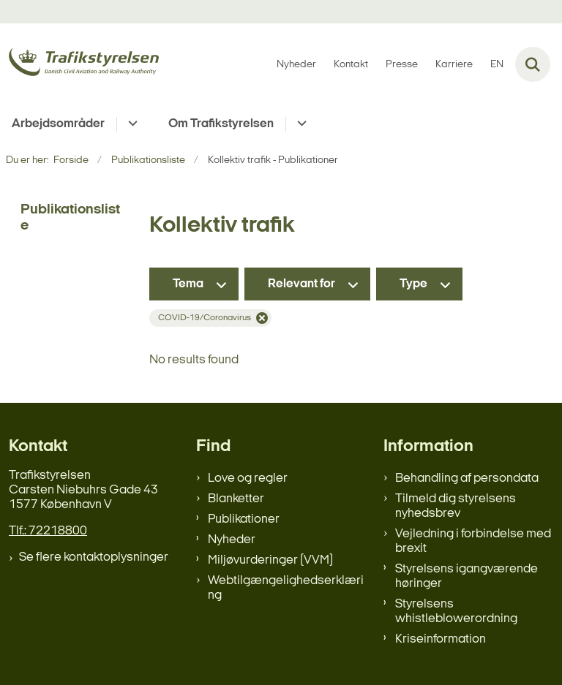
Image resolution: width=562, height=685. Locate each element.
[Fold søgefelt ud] (532, 64)
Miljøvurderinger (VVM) (270, 560)
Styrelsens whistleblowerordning (456, 611)
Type (413, 284)
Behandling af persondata (467, 478)
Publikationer (244, 519)
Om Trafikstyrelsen (221, 124)
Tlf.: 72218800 (48, 531)
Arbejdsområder (58, 124)
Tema (188, 284)
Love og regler (248, 478)
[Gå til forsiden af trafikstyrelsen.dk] (79, 64)
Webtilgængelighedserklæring (286, 588)
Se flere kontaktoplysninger (93, 557)
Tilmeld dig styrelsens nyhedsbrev (455, 506)
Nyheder (231, 540)
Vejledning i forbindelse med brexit (473, 541)
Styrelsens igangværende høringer (466, 576)
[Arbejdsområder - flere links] (130, 124)
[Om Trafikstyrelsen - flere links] (299, 124)
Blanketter (236, 499)
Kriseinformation (440, 639)
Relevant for (301, 284)
